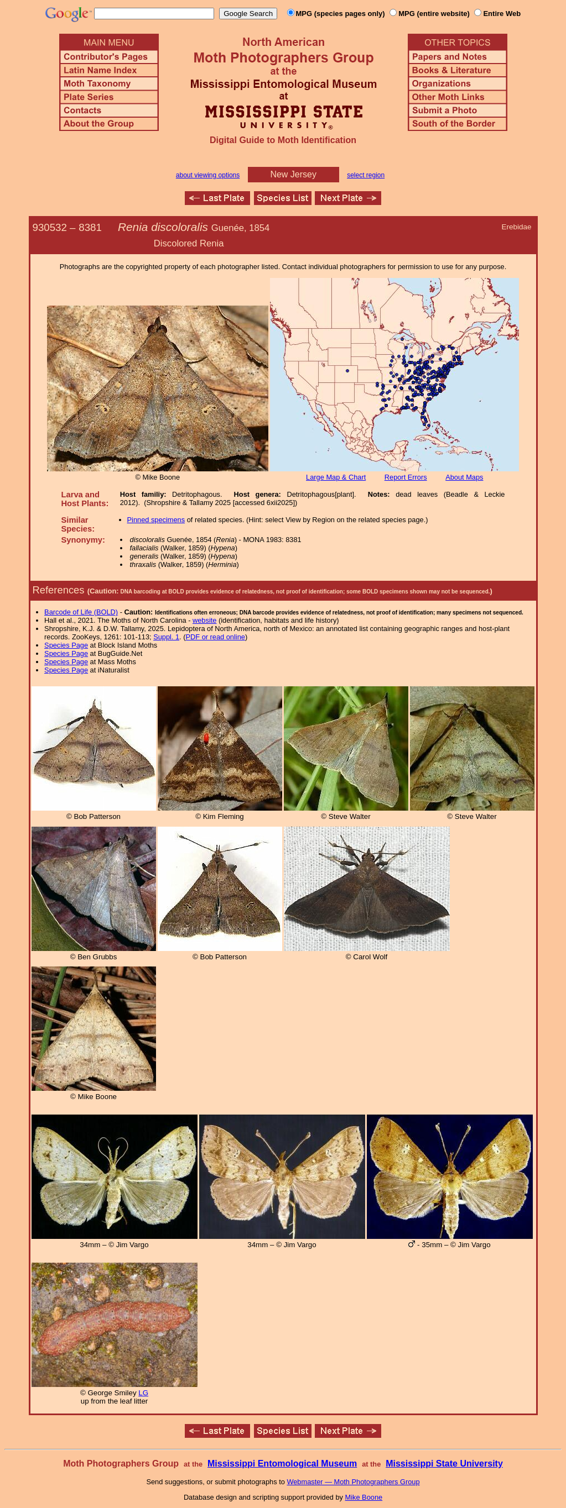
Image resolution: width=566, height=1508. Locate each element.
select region (366, 175)
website (204, 620)
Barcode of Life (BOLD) (81, 612)
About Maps (464, 477)
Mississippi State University (444, 1463)
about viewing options (208, 175)
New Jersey (293, 174)
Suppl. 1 (166, 637)
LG (143, 1393)
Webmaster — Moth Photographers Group (353, 1482)
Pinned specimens (156, 520)
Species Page (66, 645)
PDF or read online (215, 637)
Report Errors (406, 477)
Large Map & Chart (336, 477)
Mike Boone (364, 1497)
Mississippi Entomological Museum (282, 1463)
